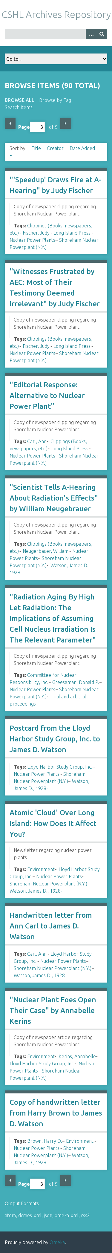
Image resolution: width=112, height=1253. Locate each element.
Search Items (19, 107)
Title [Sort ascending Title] (36, 148)
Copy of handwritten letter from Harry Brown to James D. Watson (56, 1113)
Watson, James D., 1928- (36, 891)
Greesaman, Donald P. (75, 682)
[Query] (56, 34)
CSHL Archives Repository (56, 14)
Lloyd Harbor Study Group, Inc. (59, 766)
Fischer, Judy (36, 232)
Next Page (65, 123)
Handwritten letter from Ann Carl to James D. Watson (51, 926)
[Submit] (101, 34)
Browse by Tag (55, 100)
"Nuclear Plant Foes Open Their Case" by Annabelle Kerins (53, 1010)
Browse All (19, 100)
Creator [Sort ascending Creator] (56, 148)
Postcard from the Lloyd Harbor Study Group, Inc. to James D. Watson (55, 739)
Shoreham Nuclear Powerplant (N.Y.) (48, 883)
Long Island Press (71, 232)
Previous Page (10, 123)
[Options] (91, 34)
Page (31, 127)
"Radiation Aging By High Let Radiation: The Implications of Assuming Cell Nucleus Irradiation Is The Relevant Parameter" (53, 618)
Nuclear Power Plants (32, 240)
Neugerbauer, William (45, 551)
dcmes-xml (30, 1215)
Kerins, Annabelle (77, 1056)
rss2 (85, 1215)
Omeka (57, 1242)
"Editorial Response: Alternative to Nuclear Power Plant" (47, 395)
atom (10, 1215)
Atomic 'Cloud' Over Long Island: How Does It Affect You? (53, 823)
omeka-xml (67, 1215)
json (48, 1215)
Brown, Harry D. (44, 1141)
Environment (41, 869)
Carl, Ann (37, 441)
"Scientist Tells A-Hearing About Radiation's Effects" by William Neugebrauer (54, 498)
